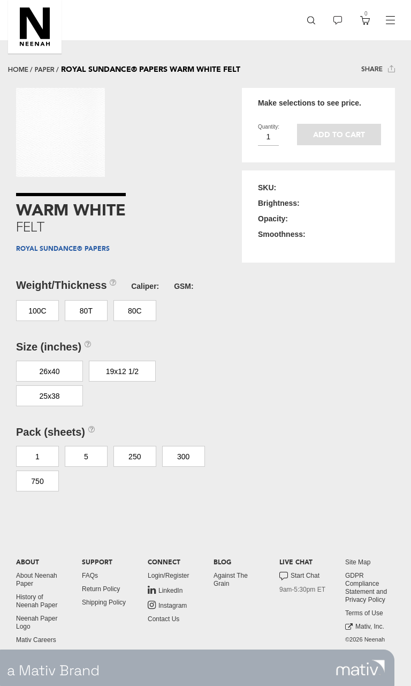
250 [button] (134, 456)
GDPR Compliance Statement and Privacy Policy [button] (366, 587)
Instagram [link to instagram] (167, 605)
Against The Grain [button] (231, 579)
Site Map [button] (357, 562)
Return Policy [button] (101, 589)
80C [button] (135, 311)
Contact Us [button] (163, 619)
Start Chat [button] (299, 576)
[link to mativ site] (360, 667)
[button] (35, 27)
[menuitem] (311, 20)
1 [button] (37, 456)
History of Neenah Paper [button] (36, 601)
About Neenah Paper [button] (36, 579)
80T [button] (86, 311)
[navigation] (390, 20)
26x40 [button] (49, 371)
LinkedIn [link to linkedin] (165, 590)
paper (45, 69)
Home (18, 69)
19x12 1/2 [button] (122, 371)
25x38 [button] (49, 396)
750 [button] (37, 481)
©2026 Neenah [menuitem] (365, 639)
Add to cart (339, 134)
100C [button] (37, 311)
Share (378, 69)
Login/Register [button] (168, 575)
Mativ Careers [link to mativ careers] (36, 640)
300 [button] (183, 456)
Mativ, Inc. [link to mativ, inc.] (364, 627)
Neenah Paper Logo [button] (36, 622)
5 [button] (86, 456)
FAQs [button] (90, 575)
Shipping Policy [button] (104, 602)
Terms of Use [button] (364, 613)
